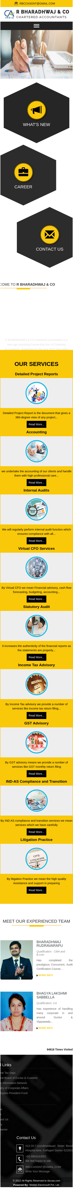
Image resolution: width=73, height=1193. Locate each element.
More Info (45, 975)
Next (63, 53)
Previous (9, 53)
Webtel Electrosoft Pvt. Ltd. (44, 1184)
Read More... (36, 424)
